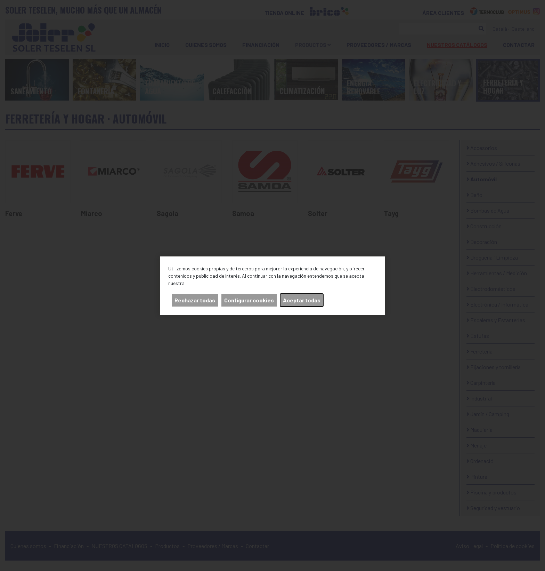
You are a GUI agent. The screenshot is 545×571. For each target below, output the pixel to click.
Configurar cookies (249, 300)
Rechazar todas (194, 300)
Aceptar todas (301, 300)
